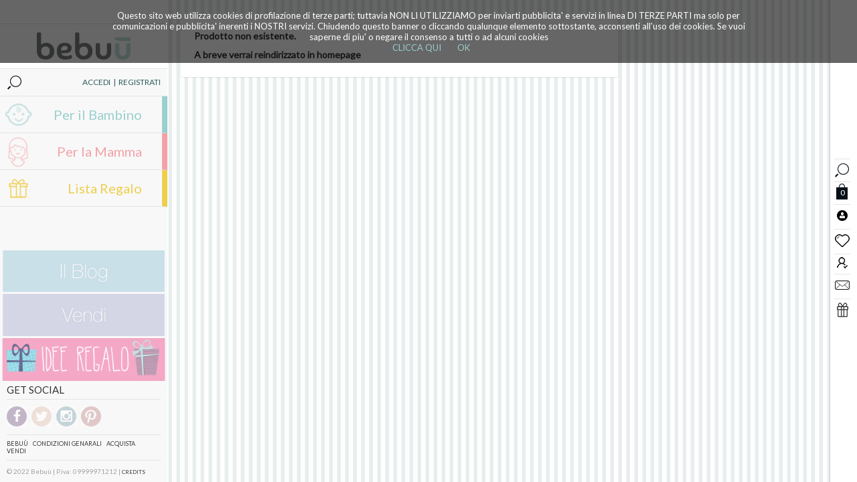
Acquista (120, 443)
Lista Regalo (105, 188)
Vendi (16, 451)
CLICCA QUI (416, 47)
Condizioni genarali (67, 443)
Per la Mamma (99, 151)
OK (463, 47)
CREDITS (133, 472)
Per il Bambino (98, 114)
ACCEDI (96, 82)
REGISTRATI (140, 82)
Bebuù (17, 443)
